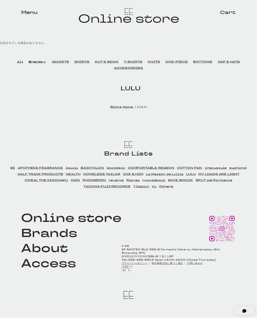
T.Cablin (141, 186)
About (44, 248)
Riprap (133, 180)
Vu (154, 186)
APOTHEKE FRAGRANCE (40, 168)
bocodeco (116, 168)
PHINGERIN (94, 180)
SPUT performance (214, 180)
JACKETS (60, 62)
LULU (191, 174)
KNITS (154, 62)
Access (48, 263)
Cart (228, 12)
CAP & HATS (229, 62)
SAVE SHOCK (180, 180)
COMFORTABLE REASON (151, 168)
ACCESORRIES (128, 68)
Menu (29, 12)
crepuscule (216, 168)
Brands (36, 62)
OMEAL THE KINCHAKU (46, 180)
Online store (129, 18)
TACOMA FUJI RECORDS (107, 186)
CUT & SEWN (106, 62)
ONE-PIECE (176, 62)
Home (128, 107)
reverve (116, 180)
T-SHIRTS (133, 62)
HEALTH (73, 174)
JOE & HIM (133, 174)
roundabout (153, 180)
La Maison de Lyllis (165, 174)
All (20, 62)
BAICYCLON (92, 168)
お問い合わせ (195, 263)
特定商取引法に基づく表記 (167, 263)
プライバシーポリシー (134, 263)
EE (12, 168)
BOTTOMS (202, 62)
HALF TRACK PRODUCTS (40, 174)
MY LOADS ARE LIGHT (218, 174)
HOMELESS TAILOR (101, 174)
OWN (75, 180)
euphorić (238, 168)
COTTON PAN (189, 168)
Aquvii (72, 168)
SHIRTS (81, 62)
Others (166, 186)
